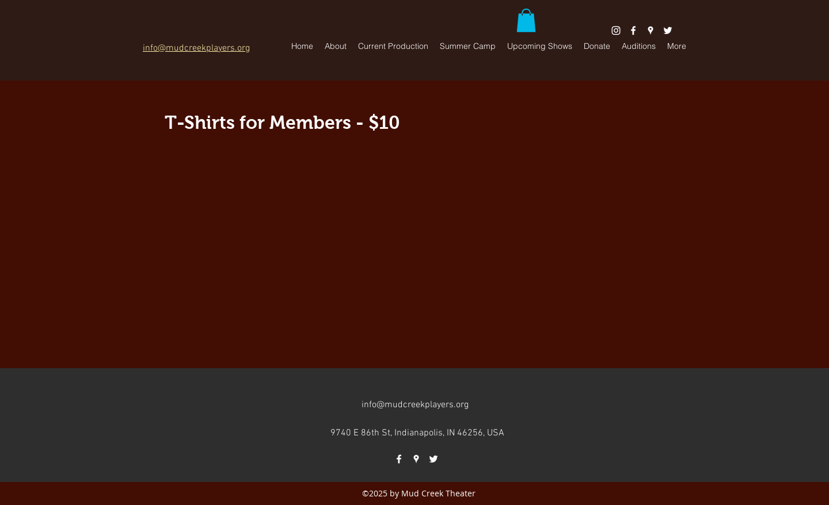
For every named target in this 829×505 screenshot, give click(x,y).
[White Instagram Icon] (616, 30)
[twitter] (668, 30)
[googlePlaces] (650, 30)
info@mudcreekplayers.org (415, 405)
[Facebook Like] (567, 30)
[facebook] (633, 30)
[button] (526, 20)
